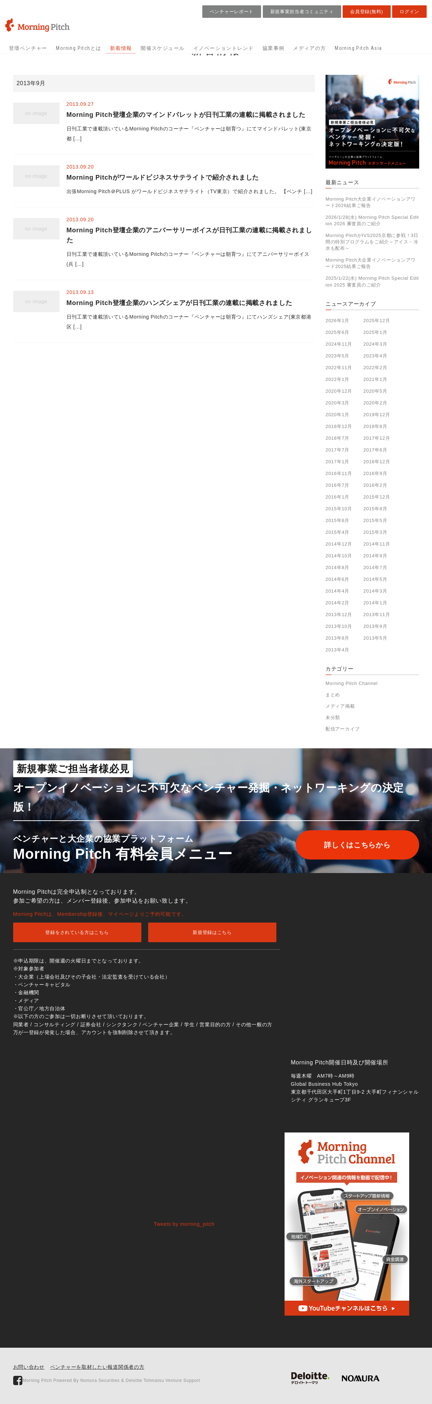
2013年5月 (375, 638)
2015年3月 (375, 532)
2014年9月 (375, 555)
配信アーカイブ (343, 729)
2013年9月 (375, 626)
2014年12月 (339, 544)
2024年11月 (339, 344)
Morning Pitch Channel (352, 683)
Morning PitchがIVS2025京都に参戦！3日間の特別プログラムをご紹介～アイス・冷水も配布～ (372, 242)
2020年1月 (337, 414)
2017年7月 (337, 450)
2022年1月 (337, 379)
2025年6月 (337, 332)
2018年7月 (337, 438)
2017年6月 (375, 450)
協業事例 (273, 48)
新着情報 (121, 48)
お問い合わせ (29, 1367)
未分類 (333, 717)
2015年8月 (375, 508)
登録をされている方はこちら (77, 932)
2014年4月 (337, 591)
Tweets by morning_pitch (184, 1224)
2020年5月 (375, 391)
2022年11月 (339, 367)
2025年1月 (375, 332)
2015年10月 (339, 508)
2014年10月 (339, 555)
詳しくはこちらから (357, 845)
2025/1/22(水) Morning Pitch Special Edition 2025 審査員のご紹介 (372, 281)
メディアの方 (309, 48)
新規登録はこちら (212, 932)
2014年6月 (337, 579)
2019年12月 (376, 414)
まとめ (333, 694)
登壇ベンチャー (28, 48)
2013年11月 (376, 614)
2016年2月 (375, 485)
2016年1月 (337, 497)
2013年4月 (337, 649)
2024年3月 (375, 344)
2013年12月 (339, 614)
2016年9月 (375, 473)
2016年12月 (376, 461)
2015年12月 (376, 497)
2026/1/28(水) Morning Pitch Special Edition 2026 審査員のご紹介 (372, 220)
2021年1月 (375, 379)
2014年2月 (337, 602)
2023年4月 (375, 355)
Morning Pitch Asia (358, 48)
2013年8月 (337, 638)
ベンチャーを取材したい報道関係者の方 (97, 1367)
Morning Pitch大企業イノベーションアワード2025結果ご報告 (371, 263)
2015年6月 (337, 520)
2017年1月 (337, 461)
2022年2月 (375, 367)
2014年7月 (375, 567)
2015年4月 (337, 532)
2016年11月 (339, 473)
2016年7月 (337, 485)
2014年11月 (376, 544)
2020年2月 (375, 403)
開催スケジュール (162, 48)
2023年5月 (337, 355)
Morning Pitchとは (78, 48)
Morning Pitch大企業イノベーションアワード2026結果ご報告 (371, 202)
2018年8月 (375, 426)
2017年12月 (376, 438)
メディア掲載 (340, 706)
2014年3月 (375, 591)
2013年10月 (339, 626)
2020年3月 (337, 403)
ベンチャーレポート (232, 11)
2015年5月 (375, 520)
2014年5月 (375, 579)
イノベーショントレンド (223, 48)
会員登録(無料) (366, 11)
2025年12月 (376, 320)
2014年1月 (375, 602)
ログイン (409, 11)
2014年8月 (337, 567)
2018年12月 (339, 426)
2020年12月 (339, 391)
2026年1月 (337, 320)
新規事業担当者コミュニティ (302, 11)
